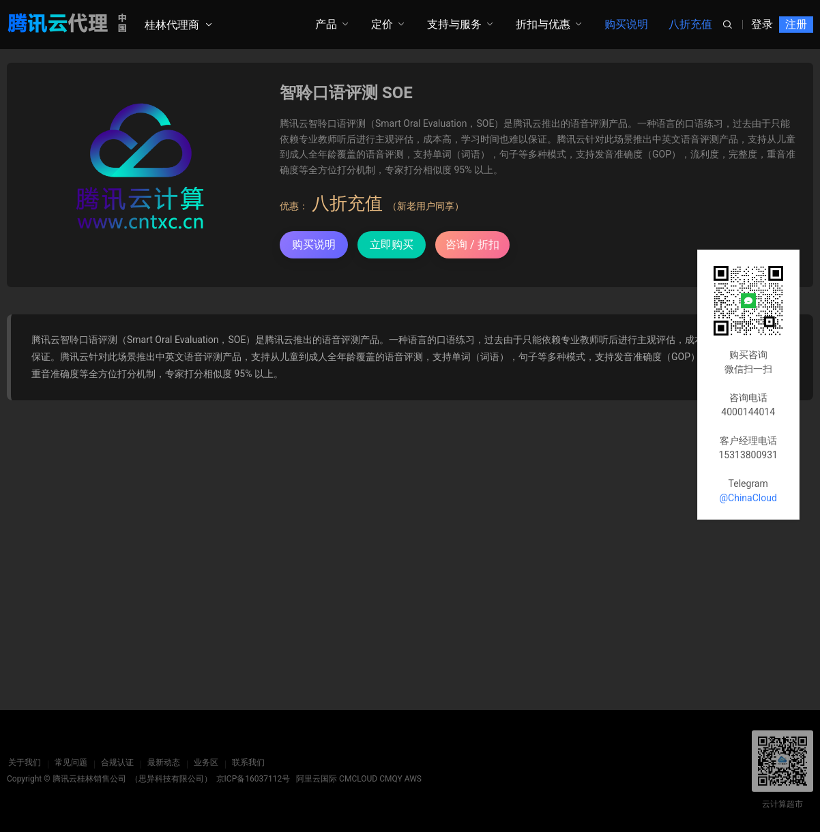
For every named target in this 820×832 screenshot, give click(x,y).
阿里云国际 (316, 779)
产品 (326, 24)
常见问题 (69, 762)
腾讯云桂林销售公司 (89, 779)
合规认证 (116, 762)
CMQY (390, 779)
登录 (762, 24)
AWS (413, 779)
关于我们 (23, 762)
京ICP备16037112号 (253, 779)
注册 (796, 24)
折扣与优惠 (543, 24)
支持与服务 (454, 24)
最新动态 (162, 762)
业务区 (204, 762)
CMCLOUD (358, 779)
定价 (382, 24)
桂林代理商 (172, 24)
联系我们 (247, 762)
